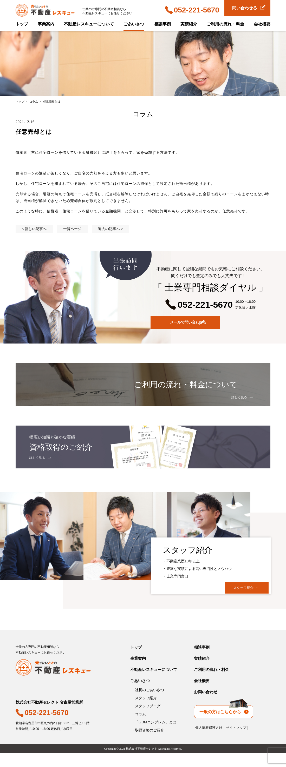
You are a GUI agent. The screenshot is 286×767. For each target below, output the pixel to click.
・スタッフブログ (145, 720)
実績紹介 (188, 24)
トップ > (22, 101)
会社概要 (262, 24)
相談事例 (162, 24)
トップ (22, 24)
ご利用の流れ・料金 (225, 24)
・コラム (138, 728)
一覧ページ (72, 229)
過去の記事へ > (110, 229)
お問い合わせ (205, 705)
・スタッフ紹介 (144, 712)
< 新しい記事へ (34, 229)
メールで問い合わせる (212, 323)
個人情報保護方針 (208, 741)
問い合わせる (248, 7)
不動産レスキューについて (89, 24)
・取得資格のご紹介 (147, 744)
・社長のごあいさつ (147, 704)
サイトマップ (236, 741)
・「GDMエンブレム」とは (153, 736)
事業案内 (46, 24)
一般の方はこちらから (224, 723)
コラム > (35, 101)
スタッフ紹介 (233, 593)
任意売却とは (51, 101)
